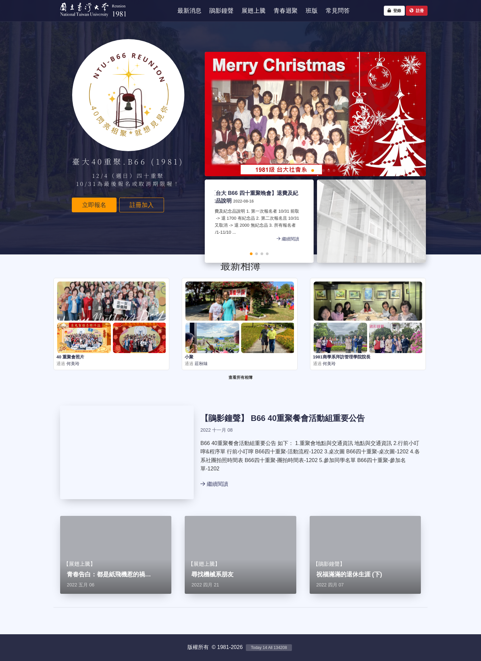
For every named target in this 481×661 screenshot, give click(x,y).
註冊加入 (142, 205)
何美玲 (72, 363)
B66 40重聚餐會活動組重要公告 (308, 418)
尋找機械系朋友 (212, 574)
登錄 (394, 10)
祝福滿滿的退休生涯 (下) (349, 574)
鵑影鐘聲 (224, 418)
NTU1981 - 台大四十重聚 (90, 18)
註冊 (417, 10)
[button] (291, 170)
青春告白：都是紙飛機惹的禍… (109, 574)
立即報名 (94, 205)
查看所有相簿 (240, 377)
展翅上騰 (79, 564)
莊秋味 (200, 363)
